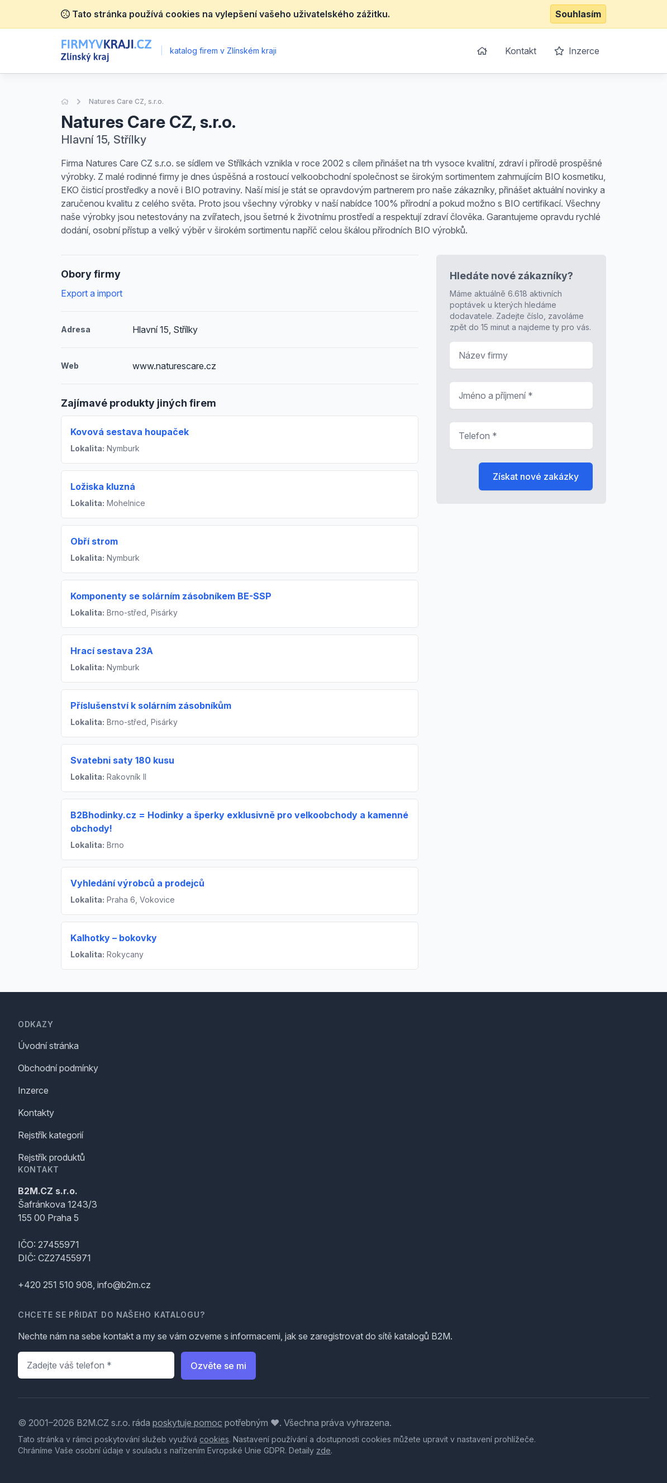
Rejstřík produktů (51, 1157)
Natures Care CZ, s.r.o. (126, 101)
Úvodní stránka (48, 1045)
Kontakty (36, 1112)
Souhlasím (578, 14)
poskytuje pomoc (187, 1422)
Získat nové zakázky (536, 476)
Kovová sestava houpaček (129, 431)
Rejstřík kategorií (50, 1135)
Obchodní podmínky (58, 1068)
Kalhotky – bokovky (113, 937)
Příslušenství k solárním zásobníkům (150, 705)
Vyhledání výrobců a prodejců (137, 883)
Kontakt (520, 50)
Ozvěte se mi (218, 1365)
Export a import (91, 293)
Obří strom (94, 541)
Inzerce (576, 50)
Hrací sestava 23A (111, 650)
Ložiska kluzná (102, 486)
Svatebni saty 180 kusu (122, 760)
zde (323, 1450)
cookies (214, 1439)
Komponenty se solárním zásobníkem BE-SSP (170, 596)
